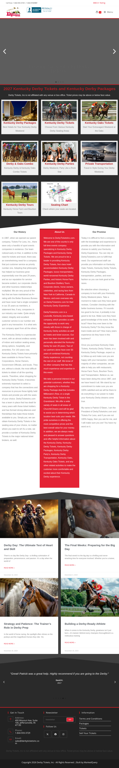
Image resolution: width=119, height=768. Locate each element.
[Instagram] (63, 734)
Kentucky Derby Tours (20, 204)
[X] (47, 734)
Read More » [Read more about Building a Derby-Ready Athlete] (70, 642)
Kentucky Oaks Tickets (99, 122)
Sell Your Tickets (87, 733)
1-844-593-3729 (18, 3)
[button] (4, 51)
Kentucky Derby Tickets (59, 122)
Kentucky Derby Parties (59, 163)
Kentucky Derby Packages (20, 122)
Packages (84, 723)
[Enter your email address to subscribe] (59, 719)
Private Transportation (99, 163)
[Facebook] (55, 734)
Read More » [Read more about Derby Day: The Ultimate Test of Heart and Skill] (9, 568)
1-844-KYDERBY (31, 3)
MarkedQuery (90, 762)
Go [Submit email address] (70, 719)
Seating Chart (59, 204)
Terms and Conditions (90, 718)
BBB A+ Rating (99, 3)
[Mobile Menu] (107, 12)
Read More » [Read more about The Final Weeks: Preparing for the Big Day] (70, 565)
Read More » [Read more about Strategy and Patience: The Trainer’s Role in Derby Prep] (9, 644)
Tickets (82, 728)
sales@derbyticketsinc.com (27, 742)
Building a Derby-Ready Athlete (85, 623)
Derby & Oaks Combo (20, 163)
